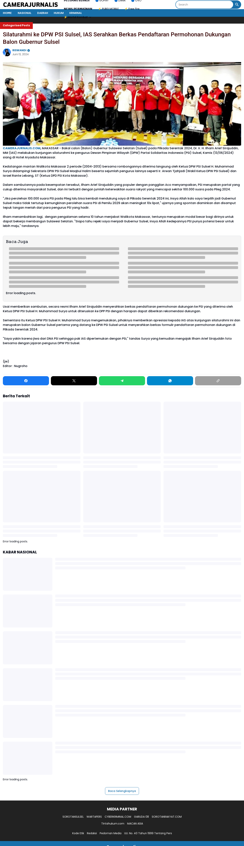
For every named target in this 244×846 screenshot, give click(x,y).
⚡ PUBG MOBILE (108, 9)
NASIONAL (24, 13)
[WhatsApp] (170, 380)
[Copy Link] (218, 380)
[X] (74, 380)
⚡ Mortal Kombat (78, 17)
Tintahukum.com (112, 823)
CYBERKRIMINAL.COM (118, 817)
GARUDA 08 (141, 817)
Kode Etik (78, 833)
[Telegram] (122, 380)
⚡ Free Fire (132, 9)
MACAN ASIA (135, 823)
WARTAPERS (94, 817)
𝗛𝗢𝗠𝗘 (7, 13)
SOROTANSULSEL (73, 817)
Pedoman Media (110, 833)
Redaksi (92, 833)
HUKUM (59, 13)
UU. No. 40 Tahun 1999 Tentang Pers (148, 833)
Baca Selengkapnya (122, 791)
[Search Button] (237, 4)
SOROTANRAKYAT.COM (167, 817)
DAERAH (42, 13)
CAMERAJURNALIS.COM (21, 148)
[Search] (204, 4)
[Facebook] (26, 380)
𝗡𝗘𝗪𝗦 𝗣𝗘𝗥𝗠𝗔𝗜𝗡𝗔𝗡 (78, 9)
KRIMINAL (75, 13)
